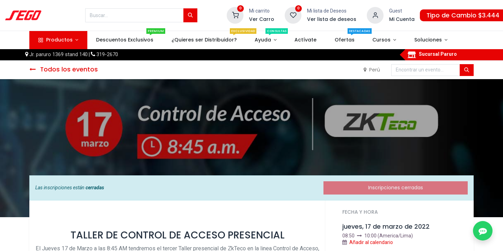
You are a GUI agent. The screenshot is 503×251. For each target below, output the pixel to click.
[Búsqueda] (190, 15)
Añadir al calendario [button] (371, 242)
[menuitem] (124, 40)
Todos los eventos (63, 69)
